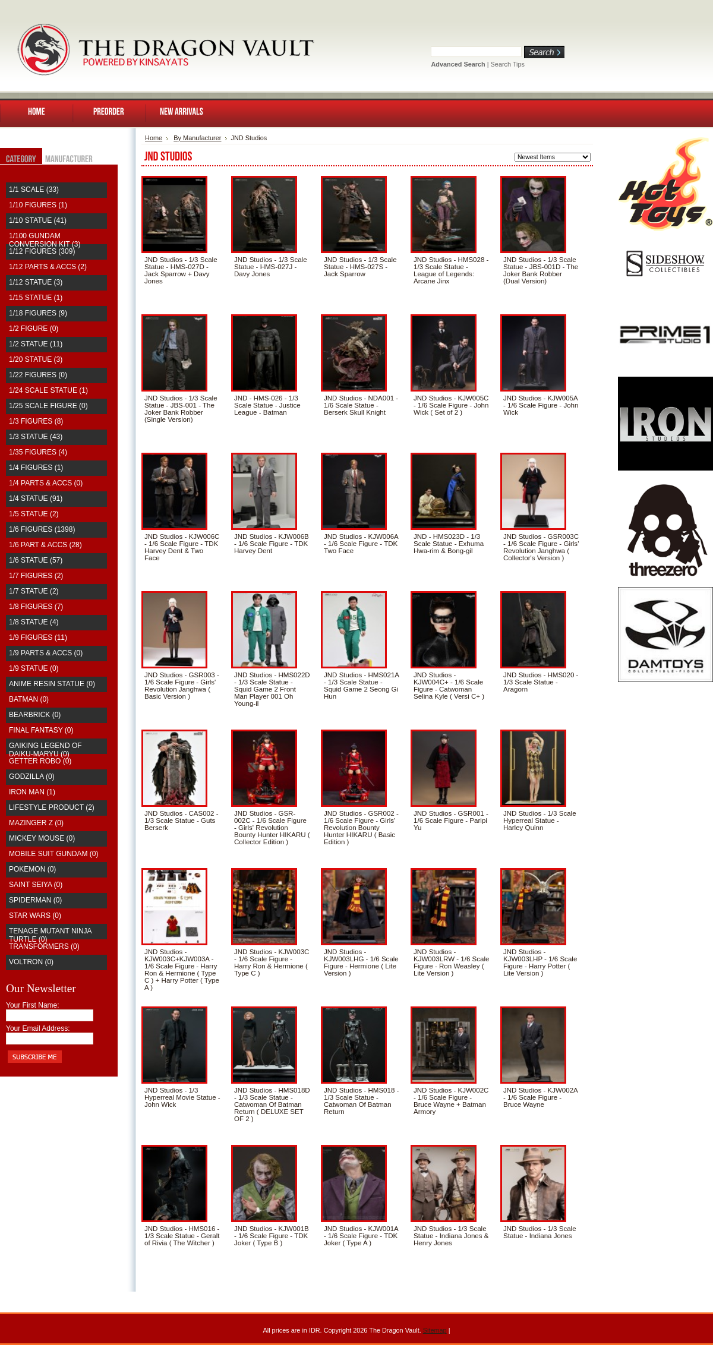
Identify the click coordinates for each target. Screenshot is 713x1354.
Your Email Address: (38, 1028)
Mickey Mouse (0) (42, 838)
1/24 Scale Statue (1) (48, 390)
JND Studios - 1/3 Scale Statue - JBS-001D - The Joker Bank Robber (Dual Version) (540, 270)
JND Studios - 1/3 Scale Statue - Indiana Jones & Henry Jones (451, 1235)
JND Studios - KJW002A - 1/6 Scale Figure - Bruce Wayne (540, 1097)
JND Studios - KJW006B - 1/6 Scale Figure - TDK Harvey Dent (271, 543)
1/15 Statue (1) (35, 297)
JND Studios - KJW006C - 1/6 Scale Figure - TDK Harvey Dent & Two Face (181, 547)
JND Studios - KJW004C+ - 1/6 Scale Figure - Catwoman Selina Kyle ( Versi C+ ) (449, 685)
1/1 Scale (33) (34, 189)
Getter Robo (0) (40, 761)
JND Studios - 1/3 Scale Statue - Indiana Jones (539, 1232)
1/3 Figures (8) (36, 421)
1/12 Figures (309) (42, 251)
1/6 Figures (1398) (42, 529)
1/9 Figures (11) (38, 637)
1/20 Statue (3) (35, 359)
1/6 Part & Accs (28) (45, 545)
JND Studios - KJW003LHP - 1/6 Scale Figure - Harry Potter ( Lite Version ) (540, 962)
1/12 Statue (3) (35, 282)
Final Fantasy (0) (41, 730)
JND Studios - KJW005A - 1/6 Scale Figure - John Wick (540, 405)
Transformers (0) (44, 946)
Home (153, 137)
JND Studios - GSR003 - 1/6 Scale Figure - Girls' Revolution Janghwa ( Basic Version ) (181, 685)
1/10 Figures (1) (38, 205)
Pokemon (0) (32, 869)
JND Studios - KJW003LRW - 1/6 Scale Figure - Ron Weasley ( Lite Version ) (452, 962)
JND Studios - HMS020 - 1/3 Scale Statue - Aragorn (540, 682)
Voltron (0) (31, 962)
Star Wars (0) (35, 915)
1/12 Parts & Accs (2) (48, 267)
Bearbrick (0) (35, 715)
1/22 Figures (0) (38, 375)
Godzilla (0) (32, 776)
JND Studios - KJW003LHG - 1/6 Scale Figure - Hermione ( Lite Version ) (361, 962)
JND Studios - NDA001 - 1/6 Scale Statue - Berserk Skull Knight (361, 405)
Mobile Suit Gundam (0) (53, 854)
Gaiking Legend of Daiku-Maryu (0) (45, 749)
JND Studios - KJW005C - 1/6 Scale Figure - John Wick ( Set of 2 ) (451, 405)
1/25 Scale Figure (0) (48, 406)
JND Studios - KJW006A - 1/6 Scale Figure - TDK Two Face (361, 543)
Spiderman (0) (35, 900)
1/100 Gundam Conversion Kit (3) (44, 240)
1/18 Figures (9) (38, 313)
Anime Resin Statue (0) (52, 684)
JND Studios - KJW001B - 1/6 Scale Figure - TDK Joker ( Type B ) (271, 1235)
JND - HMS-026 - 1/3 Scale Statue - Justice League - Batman (267, 405)
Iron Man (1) (32, 792)
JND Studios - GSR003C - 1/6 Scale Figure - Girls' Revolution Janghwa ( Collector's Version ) (541, 547)
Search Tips (508, 64)
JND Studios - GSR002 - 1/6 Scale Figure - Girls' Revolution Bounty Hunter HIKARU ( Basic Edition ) (361, 827)
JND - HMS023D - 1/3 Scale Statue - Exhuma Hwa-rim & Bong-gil (449, 543)
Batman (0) (29, 699)
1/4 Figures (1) (36, 467)
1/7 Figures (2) (36, 576)
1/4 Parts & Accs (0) (46, 483)
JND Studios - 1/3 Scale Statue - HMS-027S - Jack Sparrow (360, 266)
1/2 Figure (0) (33, 328)
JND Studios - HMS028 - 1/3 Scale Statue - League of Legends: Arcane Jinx (451, 270)
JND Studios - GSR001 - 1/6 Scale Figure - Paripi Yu (451, 820)
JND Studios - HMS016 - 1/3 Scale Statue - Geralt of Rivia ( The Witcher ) (181, 1235)
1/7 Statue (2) (34, 591)
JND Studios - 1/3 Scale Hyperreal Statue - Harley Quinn (539, 820)
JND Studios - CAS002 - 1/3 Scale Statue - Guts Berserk (181, 820)
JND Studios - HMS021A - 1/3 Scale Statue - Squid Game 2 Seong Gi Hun (361, 685)
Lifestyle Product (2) (51, 807)
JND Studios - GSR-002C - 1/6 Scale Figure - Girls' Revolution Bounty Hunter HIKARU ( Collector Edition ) (272, 827)
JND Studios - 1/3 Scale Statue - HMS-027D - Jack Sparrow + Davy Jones (180, 270)
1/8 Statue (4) (34, 622)
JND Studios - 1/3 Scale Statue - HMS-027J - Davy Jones (270, 266)
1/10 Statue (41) (38, 220)
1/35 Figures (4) (38, 452)
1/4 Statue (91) (35, 498)
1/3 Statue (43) (35, 437)
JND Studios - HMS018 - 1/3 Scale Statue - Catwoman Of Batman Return (361, 1101)
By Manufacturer (197, 137)
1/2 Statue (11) (35, 344)
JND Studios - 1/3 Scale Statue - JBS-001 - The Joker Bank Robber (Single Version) (180, 408)
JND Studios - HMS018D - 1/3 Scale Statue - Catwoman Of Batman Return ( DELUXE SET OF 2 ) (272, 1104)
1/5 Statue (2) (34, 514)
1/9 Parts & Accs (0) (46, 653)
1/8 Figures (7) (36, 606)
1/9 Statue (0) (34, 668)
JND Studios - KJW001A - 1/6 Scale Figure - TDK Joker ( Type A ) (361, 1235)
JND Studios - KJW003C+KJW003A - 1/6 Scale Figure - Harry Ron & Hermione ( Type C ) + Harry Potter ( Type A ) (181, 969)
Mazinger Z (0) (36, 823)
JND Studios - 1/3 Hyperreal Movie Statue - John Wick (182, 1097)
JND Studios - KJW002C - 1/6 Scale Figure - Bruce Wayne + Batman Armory (451, 1101)
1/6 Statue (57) (35, 560)
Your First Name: (32, 1005)
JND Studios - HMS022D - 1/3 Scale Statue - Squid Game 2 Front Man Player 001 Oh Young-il (272, 689)
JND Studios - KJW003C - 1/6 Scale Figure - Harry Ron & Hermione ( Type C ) (271, 962)
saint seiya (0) (35, 884)
